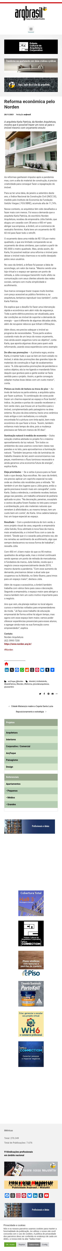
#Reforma (28, 684)
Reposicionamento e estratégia (30, 712)
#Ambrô (32, 681)
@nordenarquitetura (41, 684)
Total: (7, 1138)
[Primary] (31, 29)
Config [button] (44, 1244)
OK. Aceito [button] (10, 1244)
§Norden (19, 681)
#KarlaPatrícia (10, 684)
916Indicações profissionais (18, 1152)
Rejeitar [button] (22, 1244)
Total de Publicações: (15, 1142)
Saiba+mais (34, 1244)
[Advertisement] (21, 865)
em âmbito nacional (14, 1155)
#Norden (8, 649)
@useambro (9, 687)
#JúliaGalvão (41, 681)
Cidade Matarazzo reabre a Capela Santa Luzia (32, 706)
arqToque (11, 681)
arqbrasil (27, 114)
